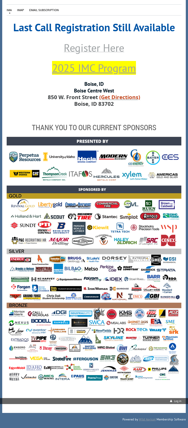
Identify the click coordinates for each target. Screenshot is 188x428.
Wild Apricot (147, 419)
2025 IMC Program (94, 68)
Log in (177, 401)
